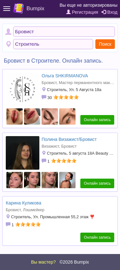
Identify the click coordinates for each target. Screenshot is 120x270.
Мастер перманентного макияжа (89, 83)
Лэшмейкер (33, 210)
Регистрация (82, 12)
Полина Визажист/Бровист (69, 139)
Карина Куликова (23, 202)
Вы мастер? (43, 262)
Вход (109, 12)
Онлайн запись (97, 120)
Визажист (50, 146)
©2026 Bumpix (74, 262)
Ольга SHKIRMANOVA (65, 75)
